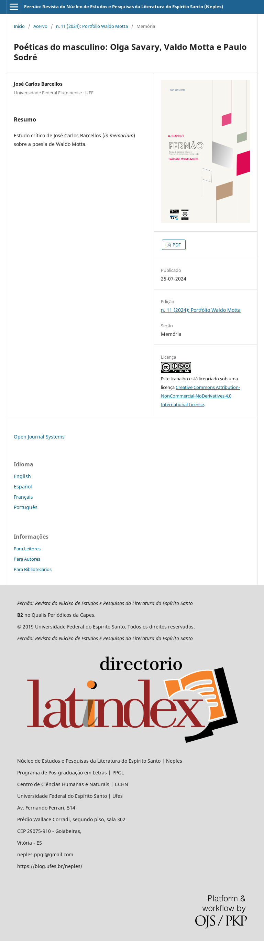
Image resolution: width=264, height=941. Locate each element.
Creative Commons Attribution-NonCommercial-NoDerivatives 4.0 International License (200, 396)
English (22, 476)
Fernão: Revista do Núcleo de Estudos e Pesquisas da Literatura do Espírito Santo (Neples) (123, 6)
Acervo (40, 26)
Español (23, 486)
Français (23, 497)
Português (25, 507)
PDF (176, 245)
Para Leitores (27, 549)
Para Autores (27, 559)
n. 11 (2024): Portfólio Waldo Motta (92, 26)
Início (19, 26)
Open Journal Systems (39, 436)
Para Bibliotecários (33, 569)
